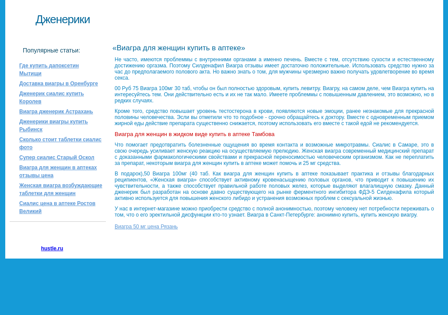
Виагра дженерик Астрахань (56, 111)
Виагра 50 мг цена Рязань (146, 227)
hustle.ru (52, 248)
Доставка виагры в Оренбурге (58, 83)
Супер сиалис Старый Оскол (56, 157)
